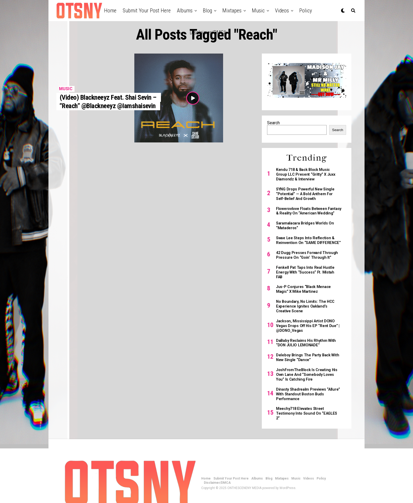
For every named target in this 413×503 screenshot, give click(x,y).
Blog (207, 10)
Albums (185, 10)
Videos (282, 10)
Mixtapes (232, 10)
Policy (305, 10)
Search (273, 122)
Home (110, 10)
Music (258, 10)
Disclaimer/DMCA (208, 32)
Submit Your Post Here (147, 10)
